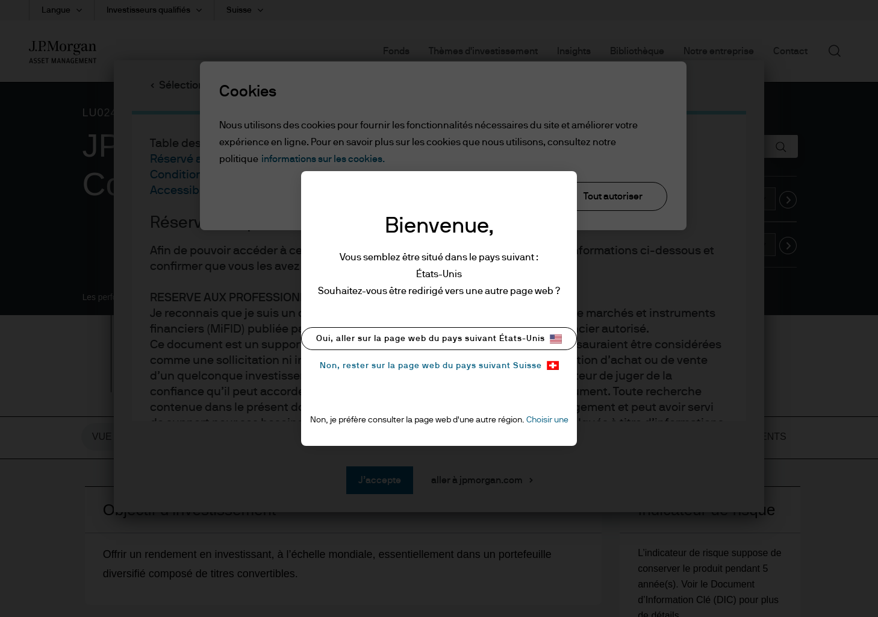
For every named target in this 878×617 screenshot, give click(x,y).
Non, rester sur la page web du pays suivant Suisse (439, 365)
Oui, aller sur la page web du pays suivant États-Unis (439, 338)
